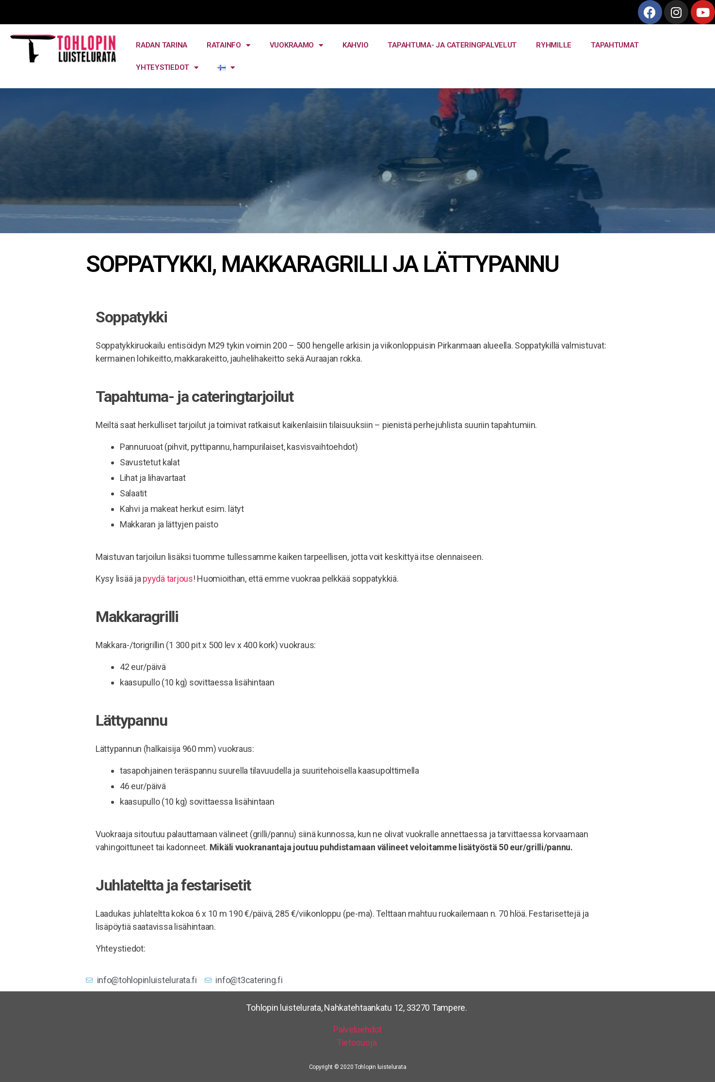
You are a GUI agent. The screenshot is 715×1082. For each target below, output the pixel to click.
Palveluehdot (357, 1029)
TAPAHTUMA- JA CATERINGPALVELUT (452, 45)
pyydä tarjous (168, 578)
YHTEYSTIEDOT (167, 67)
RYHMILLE (553, 45)
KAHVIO (355, 45)
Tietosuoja (357, 1042)
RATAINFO (228, 45)
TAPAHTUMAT (614, 45)
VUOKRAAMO (296, 45)
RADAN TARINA (161, 45)
